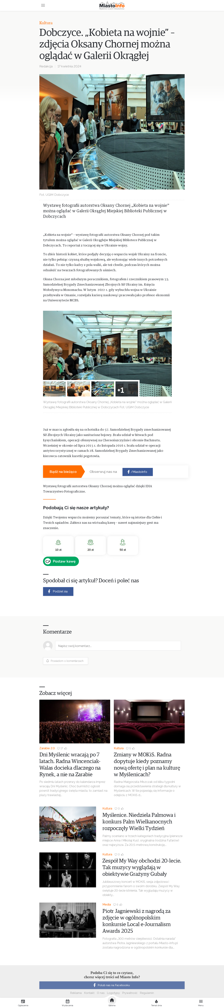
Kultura (45, 23)
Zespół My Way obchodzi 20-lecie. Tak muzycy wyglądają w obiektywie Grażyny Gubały (141, 867)
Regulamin (147, 993)
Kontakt (89, 993)
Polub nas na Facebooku (111, 985)
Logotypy (113, 993)
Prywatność (129, 993)
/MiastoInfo (136, 472)
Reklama (76, 993)
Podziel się (57, 591)
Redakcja (46, 66)
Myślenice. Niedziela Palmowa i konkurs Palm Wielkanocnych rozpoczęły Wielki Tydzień (139, 821)
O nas (100, 993)
